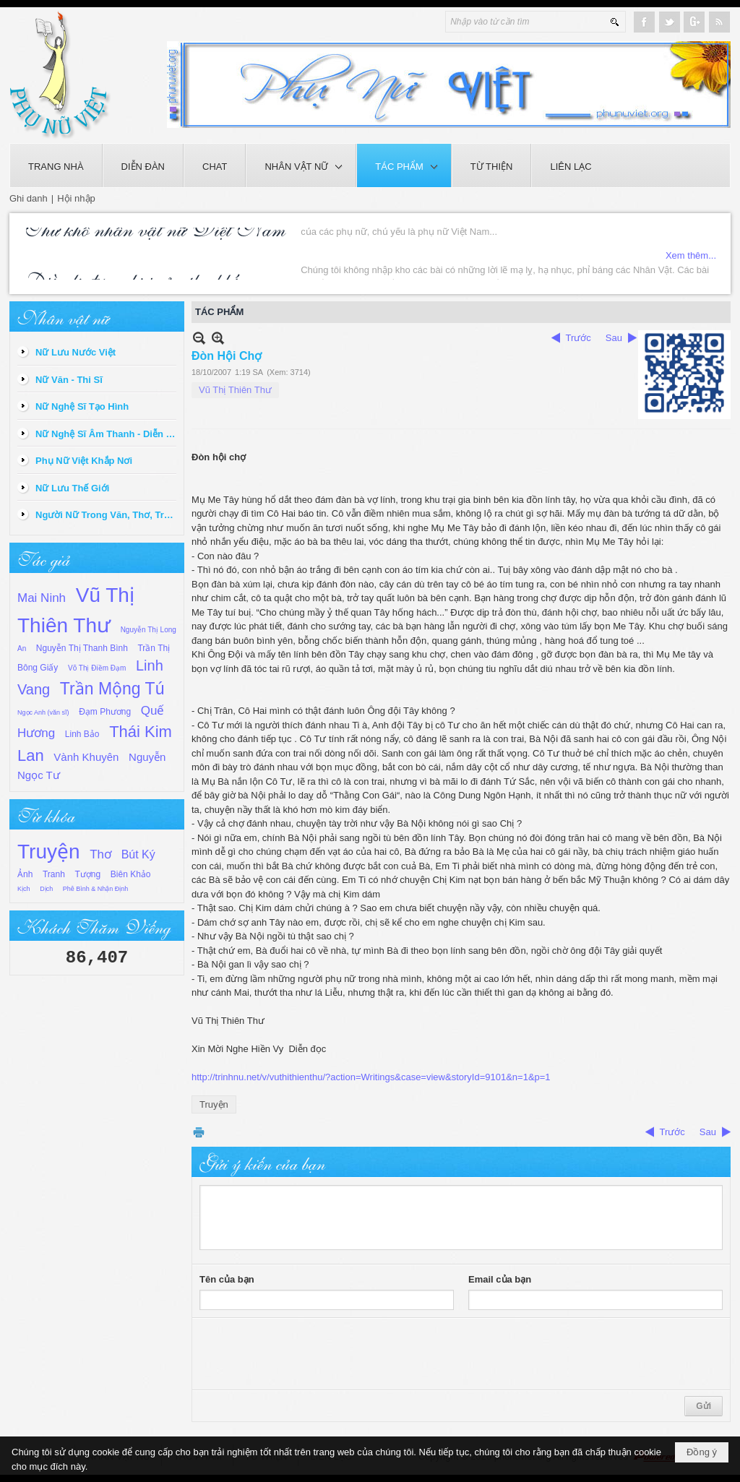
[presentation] (309, 1354)
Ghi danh (28, 198)
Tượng (88, 874)
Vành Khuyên (86, 757)
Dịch (46, 888)
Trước (578, 337)
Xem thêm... (691, 272)
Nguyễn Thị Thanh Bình (82, 648)
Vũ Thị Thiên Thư (235, 389)
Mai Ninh (41, 598)
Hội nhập (76, 198)
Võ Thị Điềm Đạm (97, 668)
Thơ (100, 854)
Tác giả (43, 557)
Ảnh (25, 874)
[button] (301, 165)
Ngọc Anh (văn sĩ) (43, 712)
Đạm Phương (105, 712)
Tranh (54, 874)
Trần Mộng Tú (112, 688)
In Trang (199, 1131)
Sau (614, 337)
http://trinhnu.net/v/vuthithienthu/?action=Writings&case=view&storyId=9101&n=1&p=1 (371, 1077)
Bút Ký (138, 854)
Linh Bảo (82, 734)
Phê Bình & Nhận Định (96, 888)
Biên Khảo (131, 874)
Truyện (48, 851)
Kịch (23, 888)
